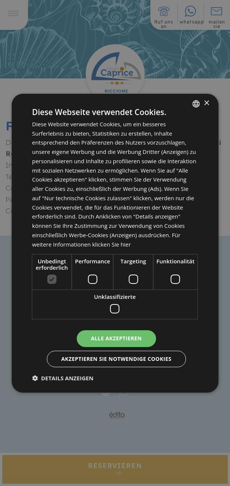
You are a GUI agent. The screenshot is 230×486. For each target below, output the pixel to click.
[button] (62, 378)
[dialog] (115, 242)
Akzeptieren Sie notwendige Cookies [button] (116, 358)
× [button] (206, 103)
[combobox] (196, 103)
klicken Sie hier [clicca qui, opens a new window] (111, 244)
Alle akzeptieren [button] (116, 338)
